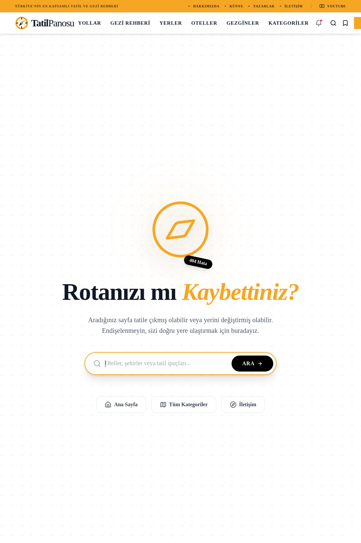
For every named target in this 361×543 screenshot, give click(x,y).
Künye (236, 6)
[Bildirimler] (319, 23)
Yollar (89, 23)
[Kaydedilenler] (345, 23)
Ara (252, 363)
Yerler (170, 23)
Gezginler (243, 23)
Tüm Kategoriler (184, 404)
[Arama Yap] (333, 23)
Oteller (204, 23)
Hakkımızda (206, 6)
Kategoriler (289, 23)
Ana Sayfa (121, 404)
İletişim (294, 6)
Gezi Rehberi (130, 23)
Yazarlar (264, 6)
